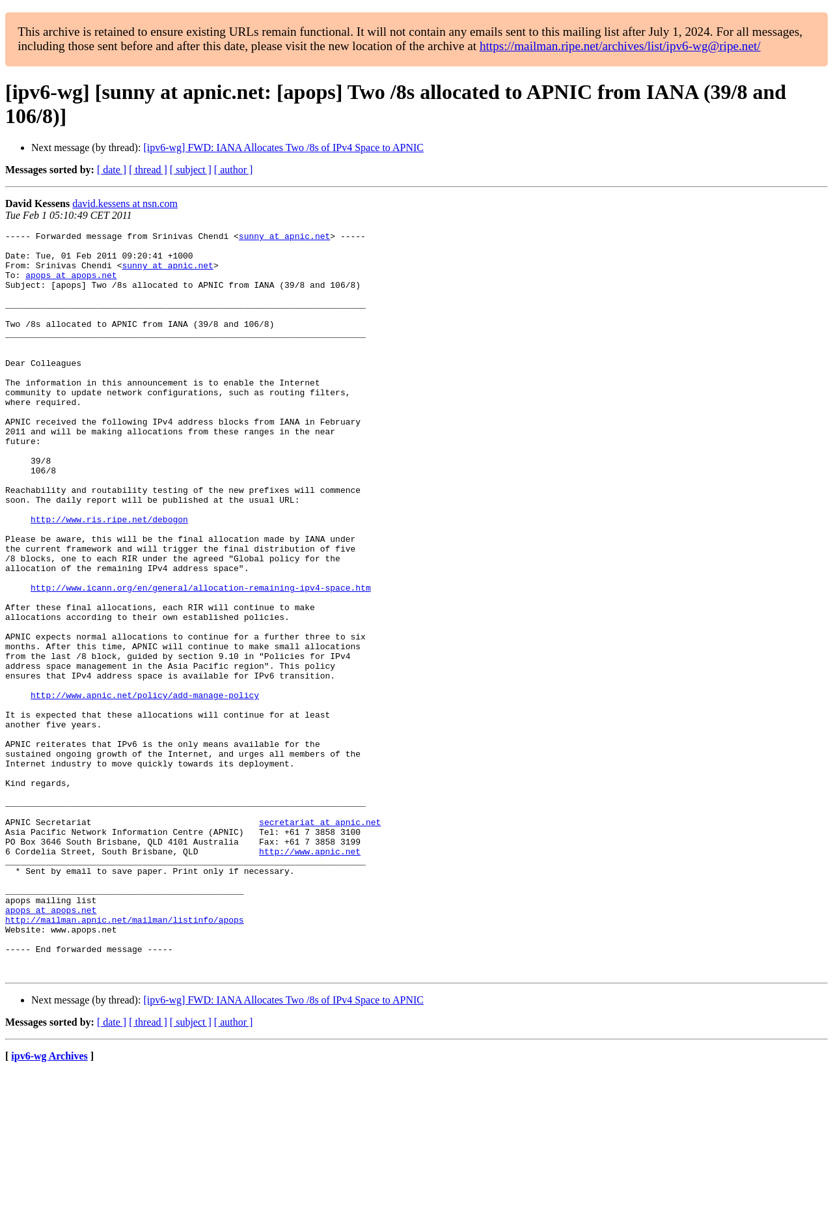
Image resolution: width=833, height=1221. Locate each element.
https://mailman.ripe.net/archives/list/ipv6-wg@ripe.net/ (620, 46)
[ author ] (233, 169)
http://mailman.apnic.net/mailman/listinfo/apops (124, 1058)
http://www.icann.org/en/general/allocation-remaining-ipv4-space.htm (201, 660)
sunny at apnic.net (284, 238)
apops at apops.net (70, 284)
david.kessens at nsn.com (125, 203)
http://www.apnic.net (310, 976)
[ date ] (111, 169)
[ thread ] (148, 169)
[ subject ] (191, 169)
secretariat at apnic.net (320, 941)
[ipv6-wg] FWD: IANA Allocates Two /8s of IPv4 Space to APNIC (283, 147)
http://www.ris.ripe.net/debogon (109, 577)
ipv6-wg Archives (49, 1204)
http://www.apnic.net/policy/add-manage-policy (145, 788)
